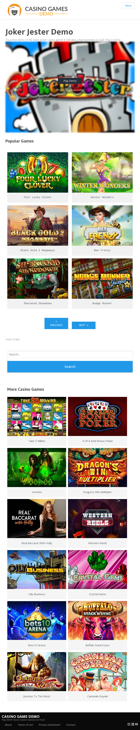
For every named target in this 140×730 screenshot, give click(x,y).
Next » (83, 325)
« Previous (56, 323)
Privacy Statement (49, 725)
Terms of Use (25, 725)
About (8, 725)
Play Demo (70, 81)
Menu (128, 5)
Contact (71, 725)
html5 (16, 339)
